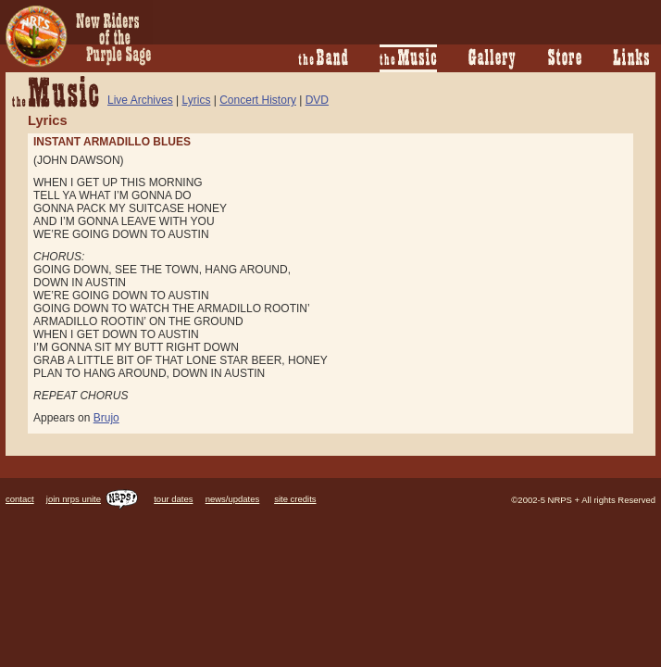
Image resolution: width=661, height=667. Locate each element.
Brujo (106, 417)
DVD (317, 100)
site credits (295, 499)
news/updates (233, 499)
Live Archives (140, 100)
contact (20, 499)
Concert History (257, 100)
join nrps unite (92, 499)
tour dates (173, 499)
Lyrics (196, 100)
